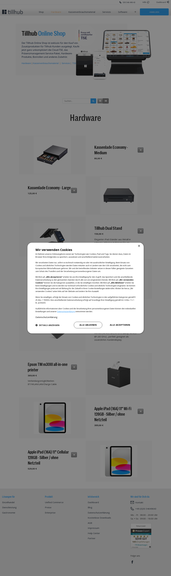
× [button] (139, 246)
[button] (47, 325)
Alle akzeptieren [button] (120, 324)
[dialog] (85, 288)
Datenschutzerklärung (66, 311)
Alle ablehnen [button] (88, 324)
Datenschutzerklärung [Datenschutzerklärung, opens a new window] (46, 317)
